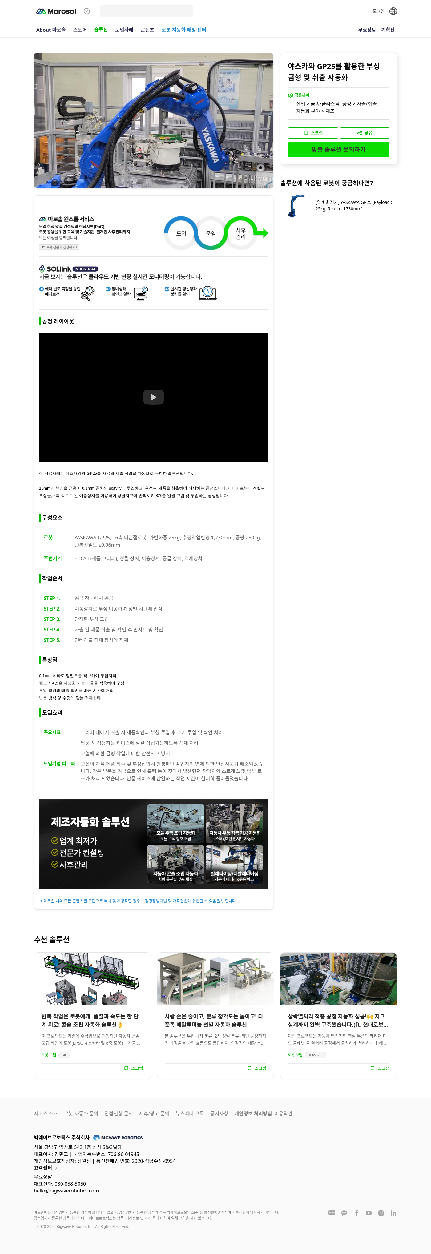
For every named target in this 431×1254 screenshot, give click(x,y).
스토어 (80, 29)
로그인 (379, 11)
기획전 (388, 29)
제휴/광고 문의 (154, 1113)
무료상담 (367, 29)
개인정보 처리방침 (253, 1113)
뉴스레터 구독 (189, 1113)
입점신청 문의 (118, 1113)
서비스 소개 (46, 1113)
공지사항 (219, 1113)
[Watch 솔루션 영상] (153, 397)
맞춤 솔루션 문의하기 (339, 149)
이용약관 (283, 1113)
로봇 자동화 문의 (81, 1113)
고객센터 (46, 1168)
